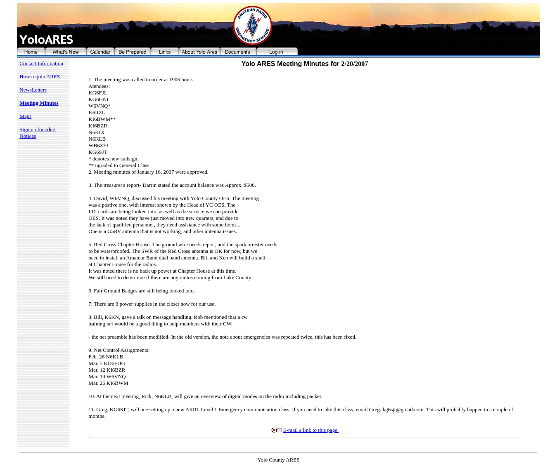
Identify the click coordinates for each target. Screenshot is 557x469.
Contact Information (41, 63)
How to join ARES (39, 76)
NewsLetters (33, 90)
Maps (25, 116)
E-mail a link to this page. (305, 430)
